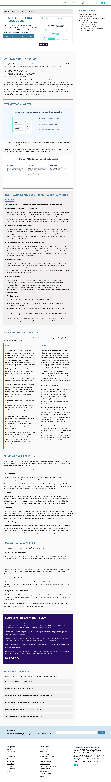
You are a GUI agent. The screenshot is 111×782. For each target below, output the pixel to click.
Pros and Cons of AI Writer (88, 22)
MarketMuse (17, 477)
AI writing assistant (27, 142)
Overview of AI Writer (86, 16)
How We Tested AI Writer (88, 26)
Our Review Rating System (88, 14)
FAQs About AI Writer (87, 30)
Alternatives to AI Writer (87, 24)
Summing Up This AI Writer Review (91, 28)
